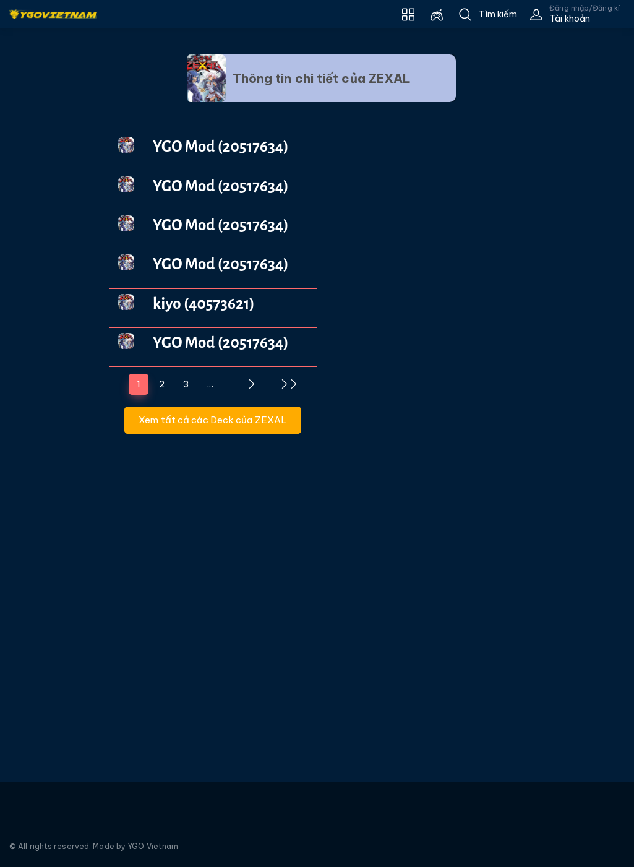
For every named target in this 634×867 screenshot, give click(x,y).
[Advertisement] (45, 257)
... (210, 384)
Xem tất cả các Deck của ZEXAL (213, 420)
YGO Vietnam (152, 846)
